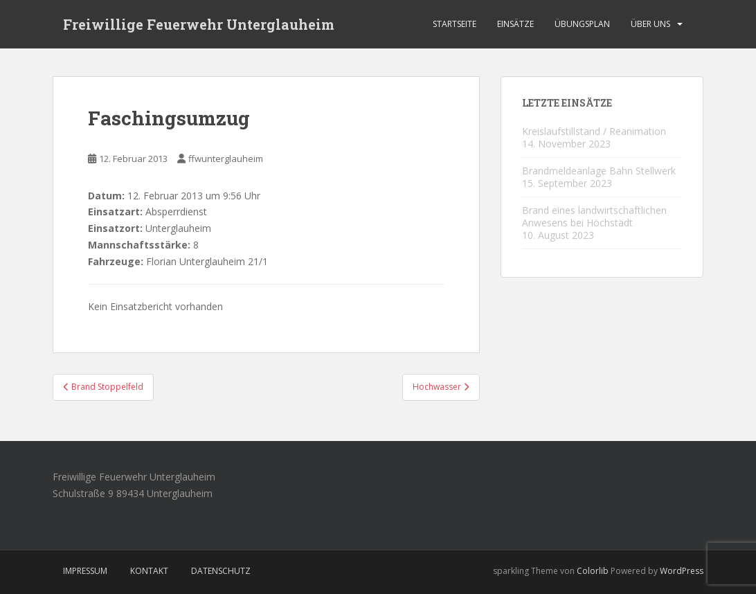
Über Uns (650, 24)
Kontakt (149, 571)
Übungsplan (582, 24)
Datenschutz (221, 571)
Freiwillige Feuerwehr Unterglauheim (198, 24)
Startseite (454, 24)
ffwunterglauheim (225, 158)
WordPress (681, 571)
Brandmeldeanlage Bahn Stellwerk (599, 170)
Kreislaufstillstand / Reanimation (594, 131)
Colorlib (593, 571)
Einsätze (515, 24)
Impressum (85, 571)
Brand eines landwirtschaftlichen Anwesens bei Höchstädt (594, 216)
